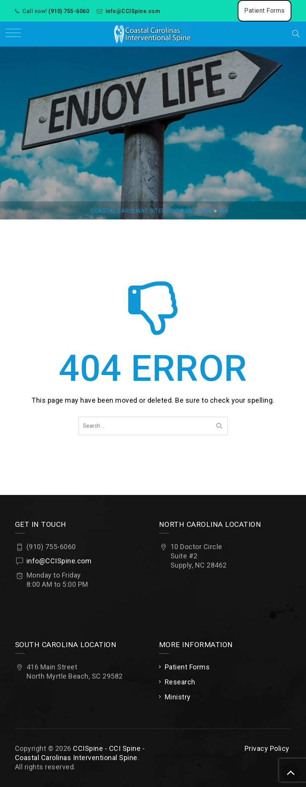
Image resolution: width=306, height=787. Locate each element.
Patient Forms (264, 10)
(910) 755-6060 (68, 11)
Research (180, 682)
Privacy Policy (267, 748)
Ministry (178, 697)
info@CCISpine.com (133, 11)
